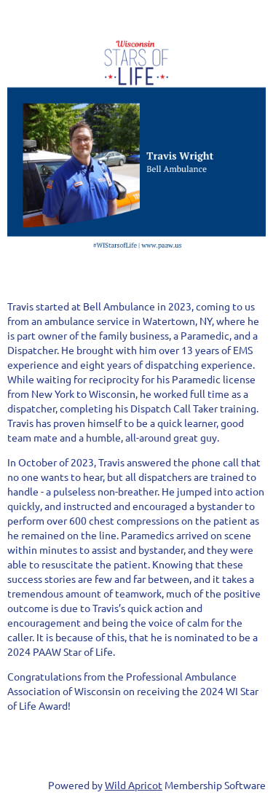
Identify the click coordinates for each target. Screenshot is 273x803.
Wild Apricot (133, 784)
